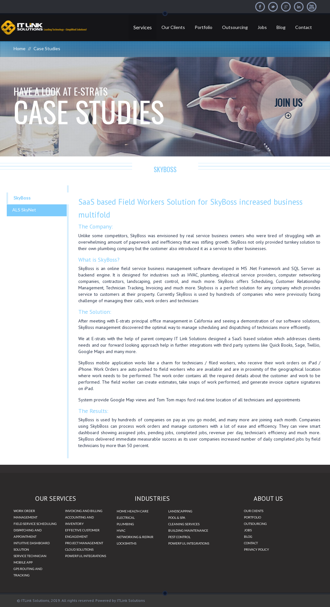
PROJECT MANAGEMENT (84, 543)
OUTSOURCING (255, 524)
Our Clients (173, 27)
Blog (281, 27)
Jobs (262, 27)
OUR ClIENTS (253, 511)
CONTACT (251, 543)
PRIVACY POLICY (256, 549)
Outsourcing (235, 27)
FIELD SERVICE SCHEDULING (35, 524)
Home (19, 48)
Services (142, 27)
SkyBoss (22, 198)
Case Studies (47, 48)
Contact (303, 27)
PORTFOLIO (252, 517)
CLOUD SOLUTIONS (79, 549)
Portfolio (203, 27)
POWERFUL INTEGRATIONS (85, 556)
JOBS (248, 530)
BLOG (248, 536)
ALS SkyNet (24, 209)
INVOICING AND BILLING (83, 511)
